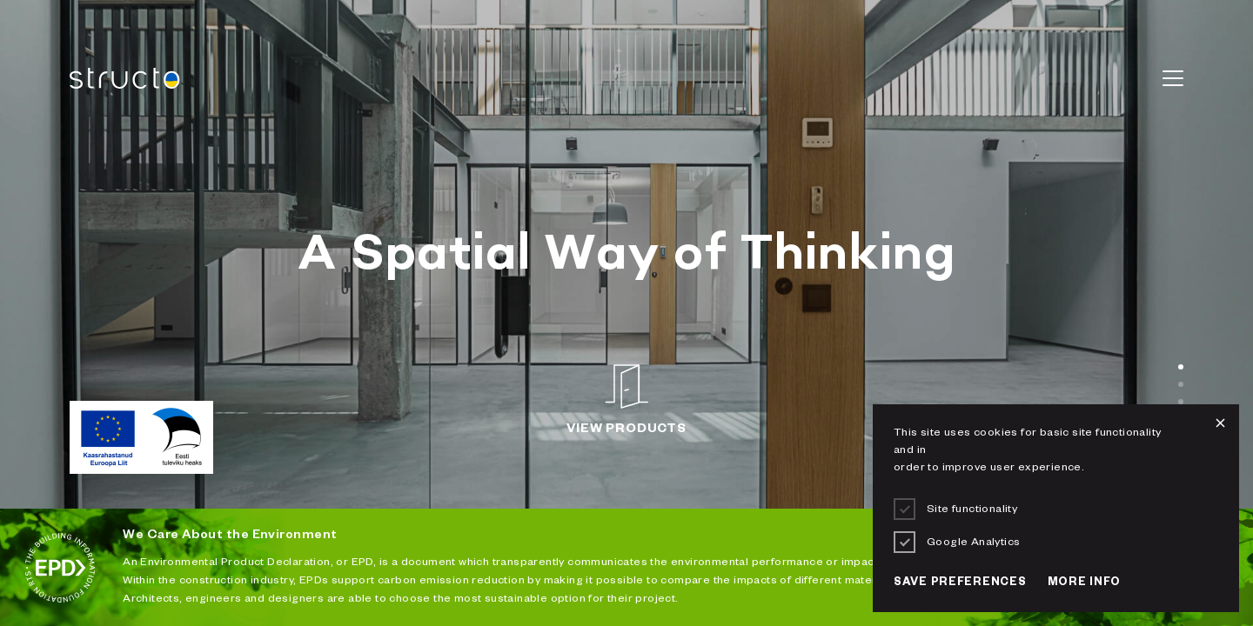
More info (1084, 583)
